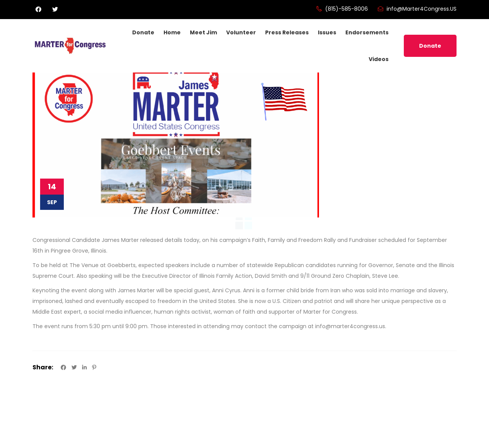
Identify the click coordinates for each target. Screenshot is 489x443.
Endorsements (367, 32)
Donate (143, 32)
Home (172, 32)
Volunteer (241, 32)
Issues (327, 32)
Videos (379, 59)
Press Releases (287, 32)
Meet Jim (203, 32)
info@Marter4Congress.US (417, 9)
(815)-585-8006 (342, 9)
